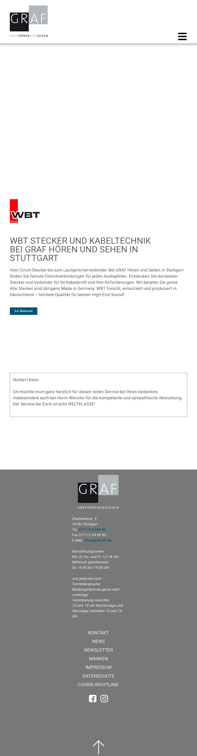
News (98, 641)
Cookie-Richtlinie (98, 684)
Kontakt (98, 633)
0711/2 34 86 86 (92, 529)
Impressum (98, 667)
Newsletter (98, 650)
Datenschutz (98, 676)
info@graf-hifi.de (98, 540)
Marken (98, 658)
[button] (181, 36)
